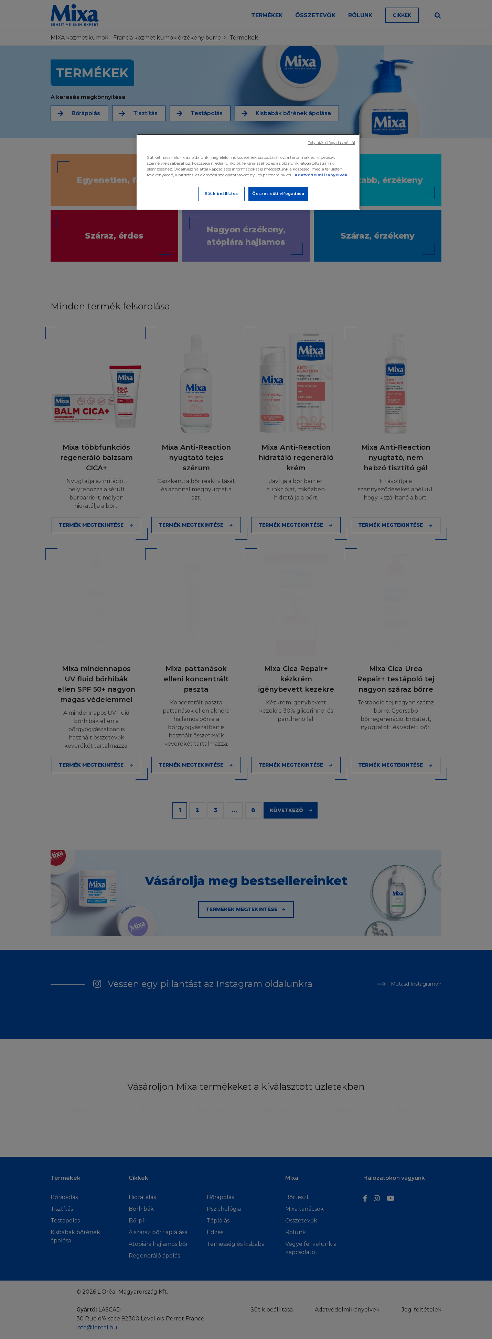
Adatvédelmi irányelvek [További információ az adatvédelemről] (320, 175)
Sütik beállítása (221, 193)
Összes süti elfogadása (278, 193)
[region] (248, 172)
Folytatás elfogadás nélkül (331, 143)
